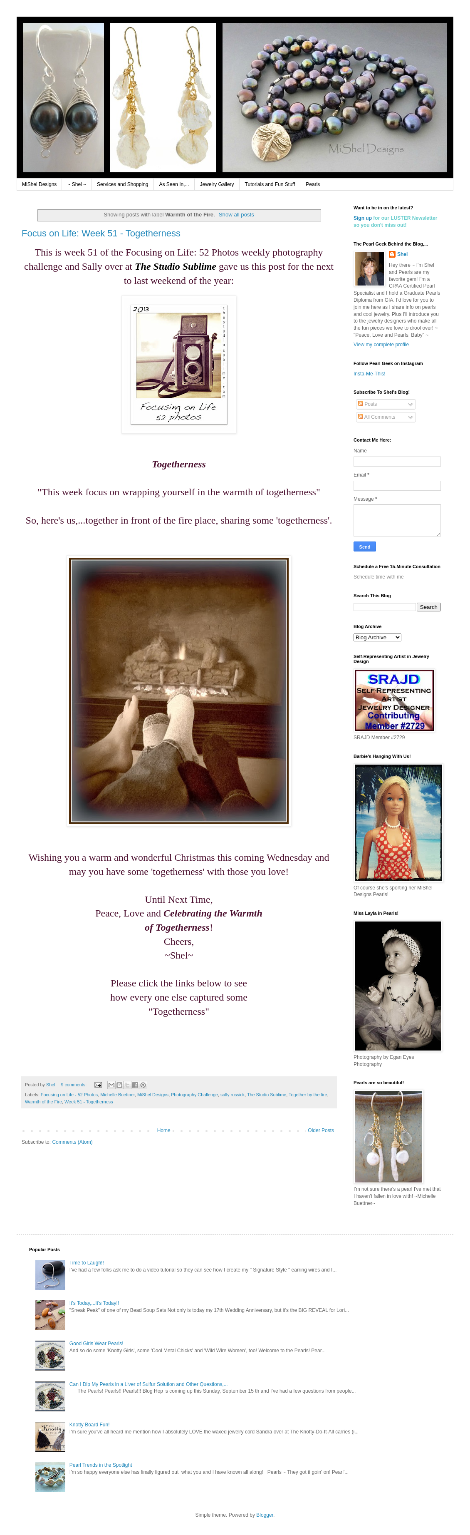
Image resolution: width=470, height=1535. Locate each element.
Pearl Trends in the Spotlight (100, 1465)
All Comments (376, 417)
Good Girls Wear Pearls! (96, 1343)
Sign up (363, 218)
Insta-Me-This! (370, 374)
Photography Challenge (194, 1094)
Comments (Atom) (72, 1142)
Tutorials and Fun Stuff (270, 184)
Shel (402, 254)
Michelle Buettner (117, 1094)
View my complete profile (381, 345)
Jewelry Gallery (217, 184)
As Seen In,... (174, 184)
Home (164, 1130)
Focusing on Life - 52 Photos (69, 1094)
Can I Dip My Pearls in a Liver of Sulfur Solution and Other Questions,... (148, 1384)
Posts (367, 404)
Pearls (313, 184)
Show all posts (236, 214)
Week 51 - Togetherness (88, 1101)
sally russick (232, 1094)
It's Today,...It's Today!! (94, 1303)
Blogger (264, 1515)
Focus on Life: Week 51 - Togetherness (101, 233)
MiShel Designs (39, 184)
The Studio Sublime (266, 1094)
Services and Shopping (122, 184)
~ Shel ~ (76, 184)
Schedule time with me (379, 577)
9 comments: (74, 1084)
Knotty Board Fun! (89, 1425)
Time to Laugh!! (86, 1263)
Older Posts (321, 1130)
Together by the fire (308, 1094)
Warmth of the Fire (43, 1101)
